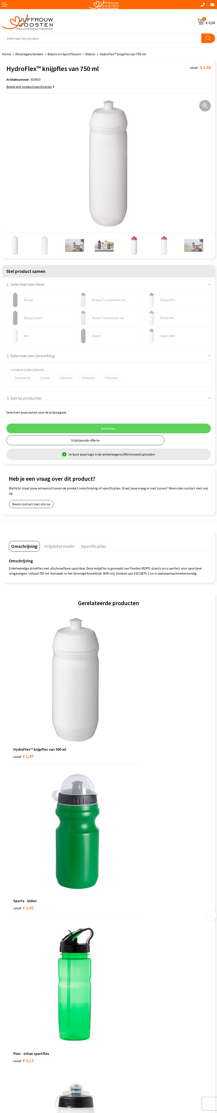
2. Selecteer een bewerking (30, 355)
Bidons (90, 54)
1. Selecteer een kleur (25, 284)
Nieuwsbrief (119, 897)
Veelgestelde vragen (125, 903)
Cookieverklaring (14, 968)
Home (6, 54)
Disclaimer (10, 981)
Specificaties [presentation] (93, 546)
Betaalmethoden (123, 910)
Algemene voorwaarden (19, 962)
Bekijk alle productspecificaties (30, 87)
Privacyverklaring (14, 975)
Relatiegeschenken (29, 54)
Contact (116, 884)
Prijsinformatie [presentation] (59, 546)
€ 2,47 (123, 841)
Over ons (117, 890)
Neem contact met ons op (31, 504)
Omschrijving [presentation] (24, 546)
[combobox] (102, 38)
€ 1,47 (23, 722)
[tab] (24, 546)
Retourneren (120, 916)
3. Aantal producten (24, 398)
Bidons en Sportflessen (64, 54)
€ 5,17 (23, 841)
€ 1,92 (123, 722)
